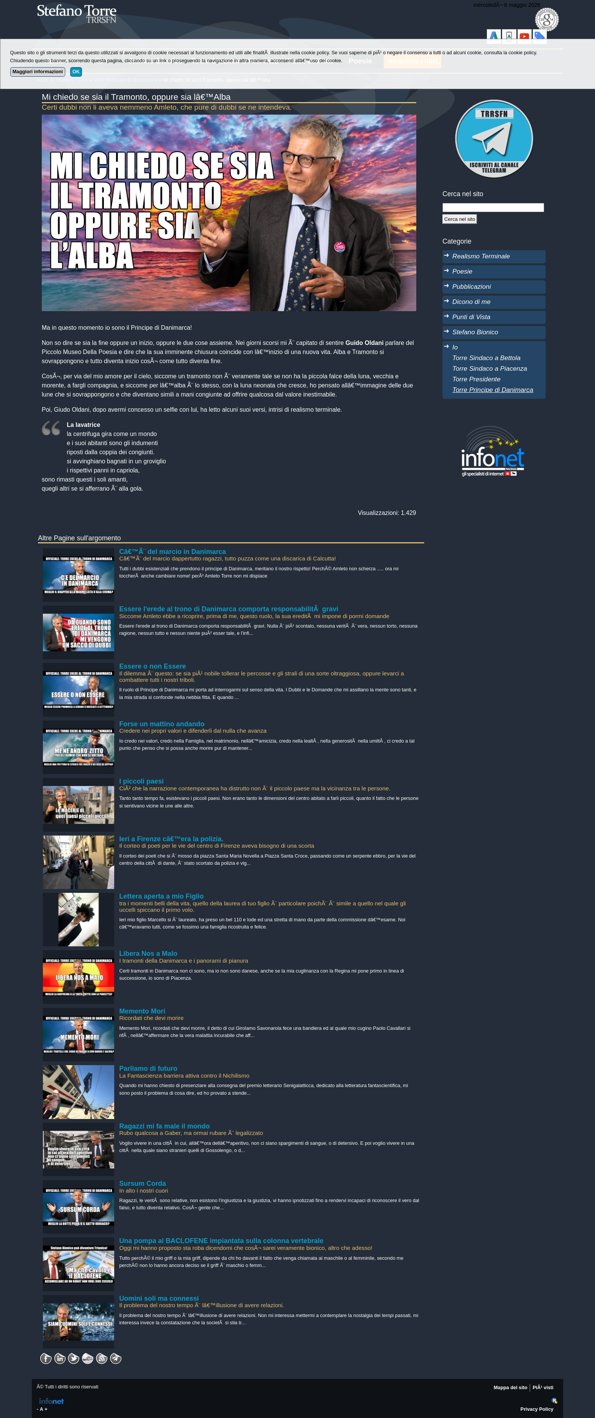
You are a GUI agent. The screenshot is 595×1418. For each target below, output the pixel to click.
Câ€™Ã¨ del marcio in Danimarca (172, 552)
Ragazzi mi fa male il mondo (164, 1126)
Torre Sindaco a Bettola (486, 358)
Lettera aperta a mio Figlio (161, 896)
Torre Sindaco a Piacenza (489, 368)
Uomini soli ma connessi (159, 1298)
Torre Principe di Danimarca (492, 389)
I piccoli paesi (141, 781)
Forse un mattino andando (162, 724)
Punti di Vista (471, 317)
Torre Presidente (476, 379)
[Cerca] (459, 218)
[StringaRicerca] (493, 207)
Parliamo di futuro (148, 1068)
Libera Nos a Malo (148, 953)
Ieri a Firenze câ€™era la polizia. (171, 839)
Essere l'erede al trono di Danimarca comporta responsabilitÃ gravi (228, 609)
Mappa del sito (510, 1387)
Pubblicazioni (471, 286)
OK (76, 71)
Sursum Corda (142, 1183)
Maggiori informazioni (38, 71)
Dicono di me (471, 301)
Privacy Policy (537, 1409)
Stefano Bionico (475, 332)
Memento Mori (142, 1011)
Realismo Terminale (481, 256)
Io (455, 347)
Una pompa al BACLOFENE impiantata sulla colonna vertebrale (221, 1241)
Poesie (462, 271)
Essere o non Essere (152, 666)
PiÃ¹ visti (543, 1387)
